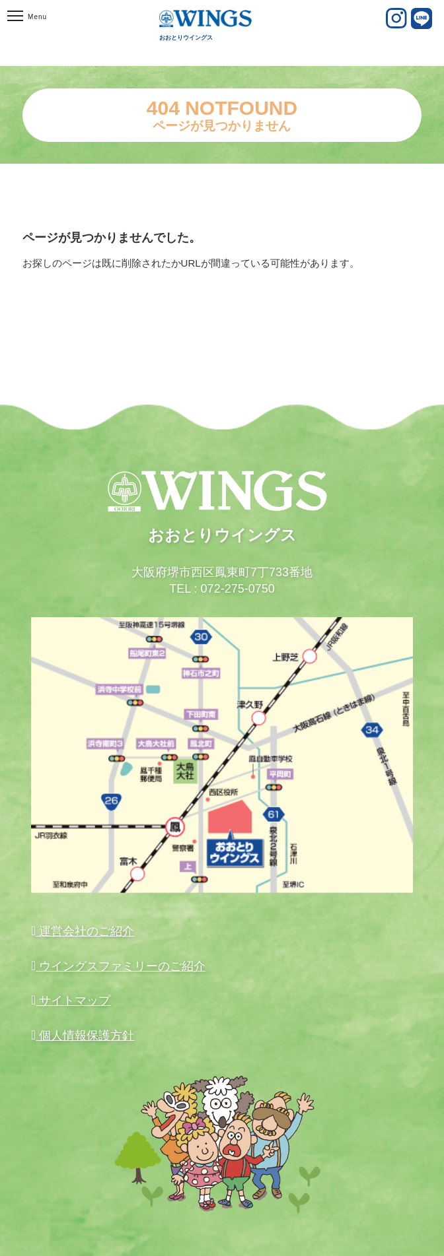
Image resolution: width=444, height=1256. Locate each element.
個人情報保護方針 (85, 1035)
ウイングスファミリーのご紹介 (120, 966)
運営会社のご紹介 (85, 931)
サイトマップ (73, 1000)
